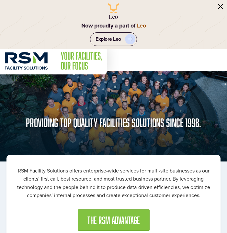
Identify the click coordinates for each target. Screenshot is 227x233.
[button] (114, 220)
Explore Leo (115, 39)
